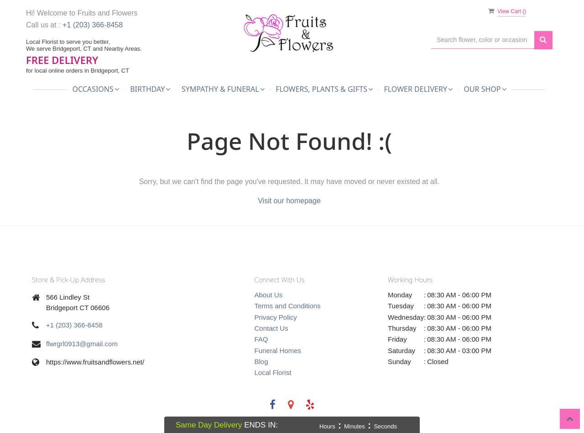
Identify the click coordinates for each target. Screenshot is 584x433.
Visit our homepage (289, 201)
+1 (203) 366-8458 (93, 25)
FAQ (261, 339)
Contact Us (271, 328)
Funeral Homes (278, 350)
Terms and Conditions (288, 306)
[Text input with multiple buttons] (482, 40)
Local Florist (273, 372)
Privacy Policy (276, 317)
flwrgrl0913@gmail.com (82, 344)
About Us (269, 295)
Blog (261, 361)
